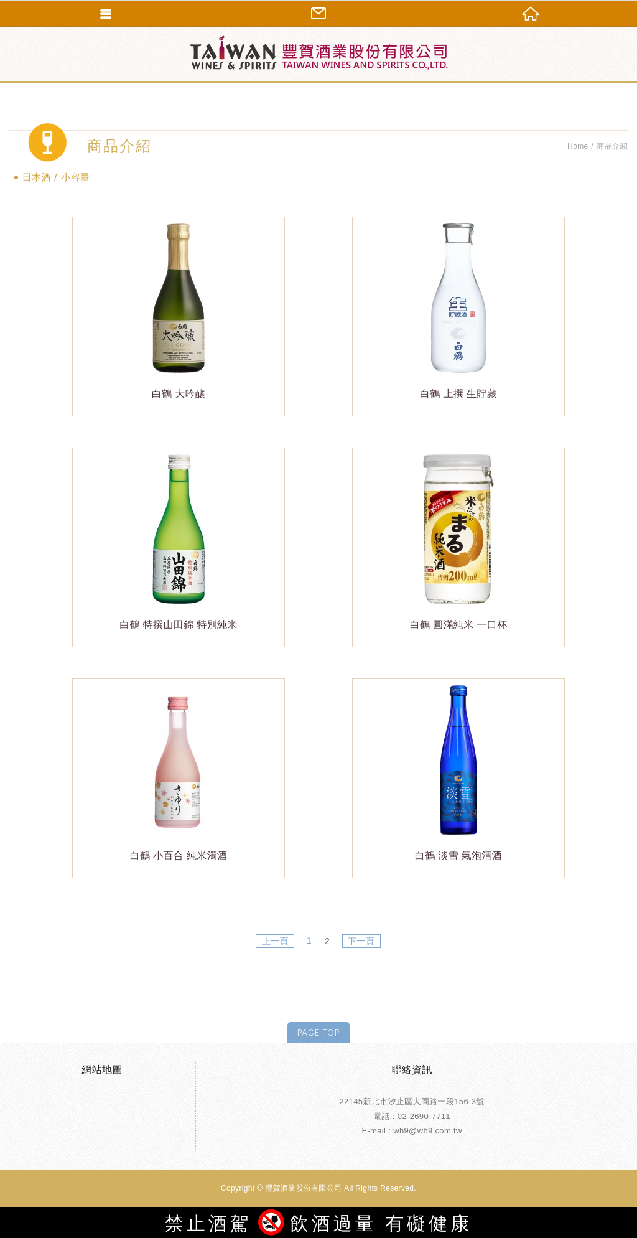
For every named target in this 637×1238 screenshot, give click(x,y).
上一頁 (275, 941)
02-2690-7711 (424, 1116)
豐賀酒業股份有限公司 (318, 53)
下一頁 (361, 941)
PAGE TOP (318, 1032)
